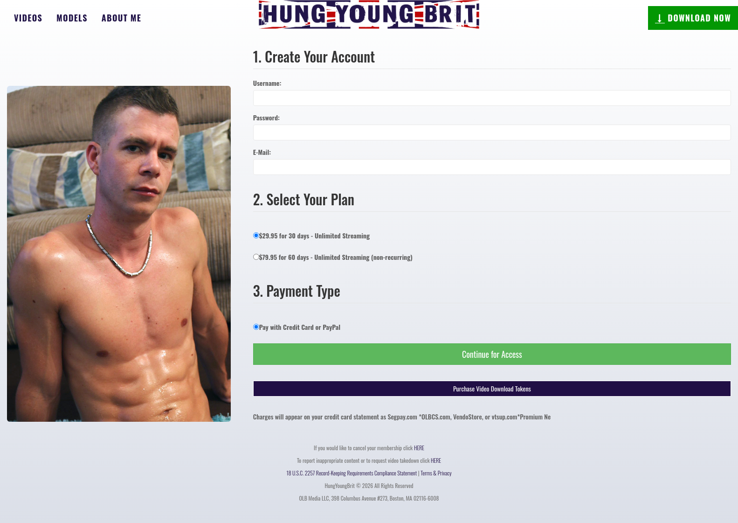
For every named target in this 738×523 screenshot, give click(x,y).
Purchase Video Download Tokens (492, 388)
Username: (267, 83)
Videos (28, 18)
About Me (121, 18)
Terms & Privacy (436, 473)
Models (72, 18)
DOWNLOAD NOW (693, 18)
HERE (419, 448)
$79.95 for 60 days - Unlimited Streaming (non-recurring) (333, 257)
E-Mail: (262, 152)
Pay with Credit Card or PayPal (296, 327)
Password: (266, 117)
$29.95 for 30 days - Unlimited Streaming (311, 235)
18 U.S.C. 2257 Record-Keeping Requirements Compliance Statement (352, 473)
